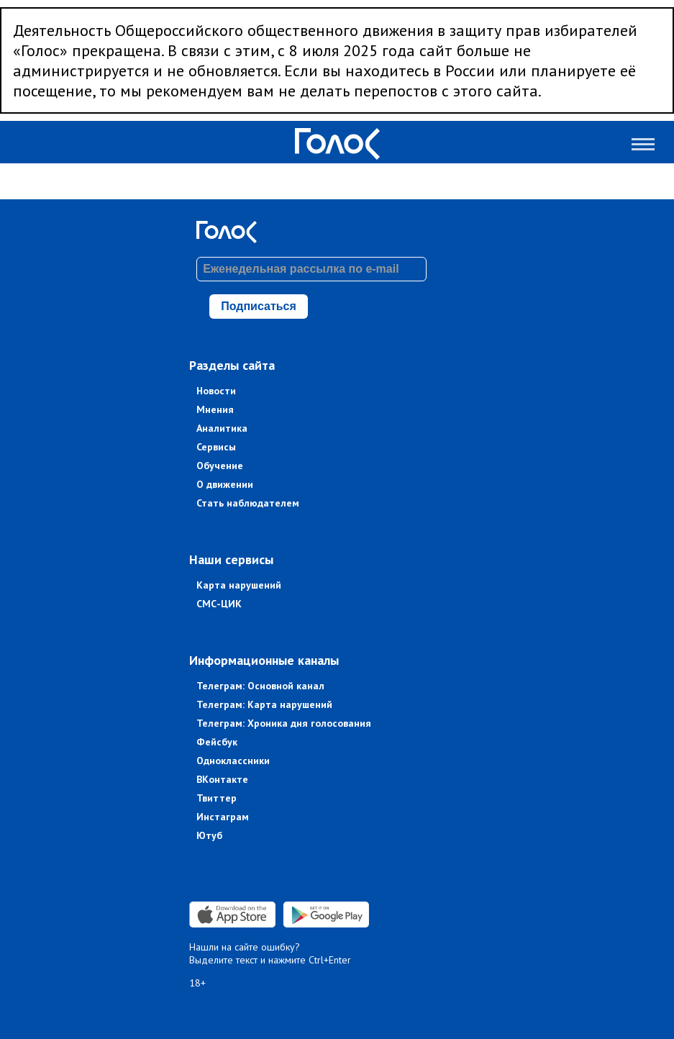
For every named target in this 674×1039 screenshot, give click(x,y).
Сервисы (216, 446)
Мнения (215, 409)
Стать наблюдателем (247, 502)
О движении (224, 484)
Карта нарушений (238, 585)
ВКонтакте (222, 779)
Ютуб (209, 835)
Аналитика (221, 428)
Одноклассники (233, 760)
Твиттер (216, 797)
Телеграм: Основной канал (260, 685)
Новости (216, 390)
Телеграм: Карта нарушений (264, 704)
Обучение (219, 465)
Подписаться (258, 306)
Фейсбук (216, 741)
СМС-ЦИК (219, 603)
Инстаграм (222, 816)
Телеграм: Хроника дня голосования (283, 723)
